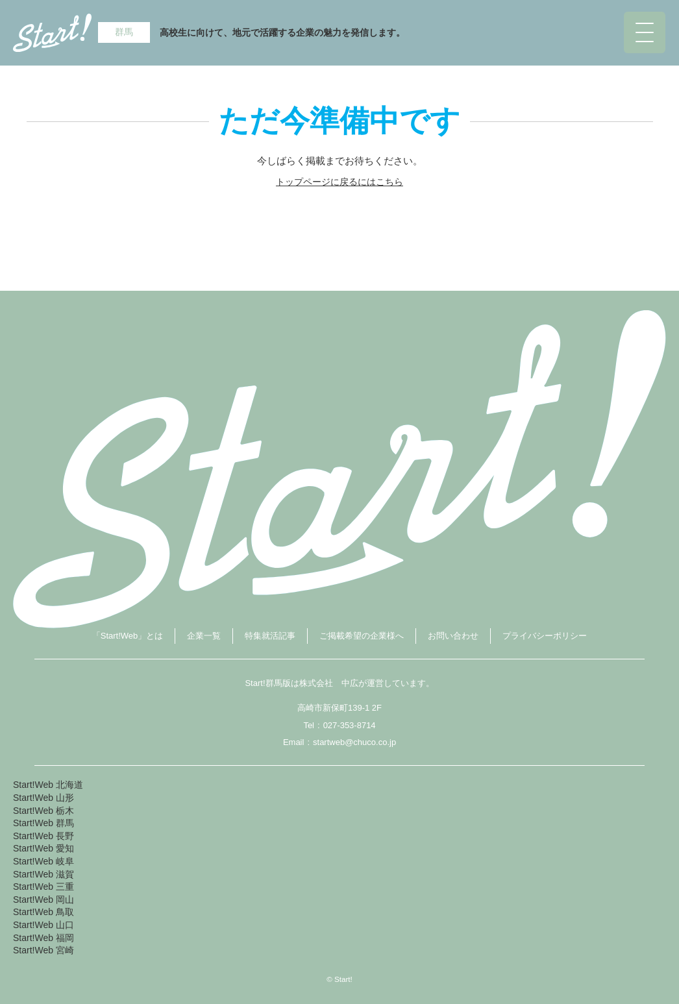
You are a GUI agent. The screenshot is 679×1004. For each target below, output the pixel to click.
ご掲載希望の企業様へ (361, 636)
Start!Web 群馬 (43, 823)
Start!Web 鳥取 (43, 912)
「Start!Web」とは (128, 636)
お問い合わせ (453, 636)
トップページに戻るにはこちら (339, 182)
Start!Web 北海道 (48, 784)
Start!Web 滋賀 (43, 874)
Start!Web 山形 (43, 797)
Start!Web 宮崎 (43, 950)
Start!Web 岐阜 (43, 861)
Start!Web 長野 (43, 836)
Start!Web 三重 (43, 886)
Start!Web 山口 (43, 925)
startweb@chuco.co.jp (354, 742)
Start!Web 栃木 (43, 810)
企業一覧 (204, 636)
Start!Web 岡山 (43, 899)
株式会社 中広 (328, 683)
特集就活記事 (270, 636)
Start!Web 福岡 (43, 938)
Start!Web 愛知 (43, 848)
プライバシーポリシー (544, 636)
